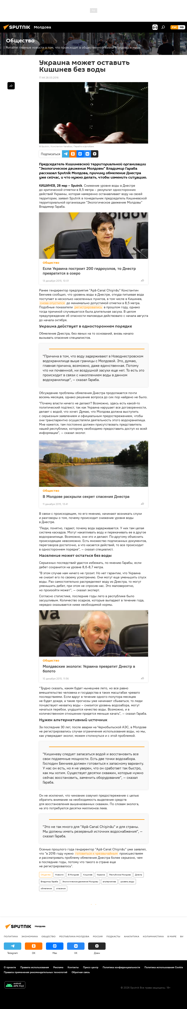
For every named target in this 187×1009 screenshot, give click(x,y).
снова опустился (52, 303)
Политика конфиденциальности (121, 967)
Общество (51, 262)
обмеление (46, 888)
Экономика (29, 936)
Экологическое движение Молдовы (80, 881)
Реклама (58, 967)
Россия (98, 936)
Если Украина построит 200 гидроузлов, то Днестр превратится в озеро (89, 270)
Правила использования (34, 967)
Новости (59, 874)
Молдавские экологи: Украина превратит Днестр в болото (89, 668)
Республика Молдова (120, 874)
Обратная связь (81, 972)
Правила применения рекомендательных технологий (35, 972)
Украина (101, 874)
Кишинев (87, 874)
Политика (11, 936)
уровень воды (127, 881)
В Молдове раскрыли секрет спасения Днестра (86, 496)
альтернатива (109, 881)
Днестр (138, 874)
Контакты (73, 967)
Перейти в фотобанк (84, 146)
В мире (171, 936)
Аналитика (131, 936)
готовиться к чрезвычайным (96, 853)
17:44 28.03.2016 (49, 77)
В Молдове (73, 874)
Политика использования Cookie (163, 967)
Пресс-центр (90, 967)
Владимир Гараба (49, 881)
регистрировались (88, 307)
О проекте (10, 967)
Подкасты (113, 936)
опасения (61, 888)
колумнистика (153, 936)
